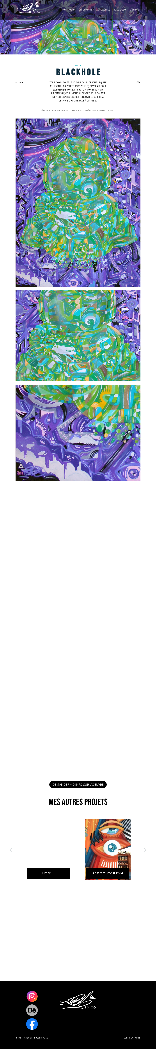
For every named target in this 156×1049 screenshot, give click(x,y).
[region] (78, 849)
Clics (32, 996)
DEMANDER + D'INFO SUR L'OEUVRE (78, 784)
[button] (10, 849)
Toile (78, 65)
